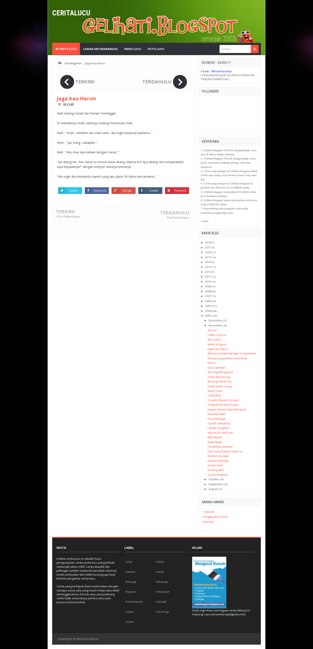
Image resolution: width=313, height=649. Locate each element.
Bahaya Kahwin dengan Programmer (232, 353)
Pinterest (180, 190)
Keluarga (162, 582)
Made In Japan (217, 344)
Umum (129, 622)
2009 (208, 286)
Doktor (160, 562)
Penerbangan (217, 419)
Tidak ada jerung (219, 377)
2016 (208, 252)
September (215, 484)
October (213, 479)
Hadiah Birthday (218, 461)
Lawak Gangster (218, 428)
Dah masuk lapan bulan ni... (226, 451)
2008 (208, 291)
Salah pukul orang (220, 386)
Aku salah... (215, 339)
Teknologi (162, 612)
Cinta (128, 562)
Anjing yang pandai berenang (227, 358)
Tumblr (153, 190)
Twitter (73, 190)
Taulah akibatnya (219, 423)
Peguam (130, 592)
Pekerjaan (163, 592)
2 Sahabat (214, 395)
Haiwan (130, 572)
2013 (208, 267)
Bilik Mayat (215, 437)
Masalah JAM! (216, 414)
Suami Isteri (215, 465)
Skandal (208, 522)
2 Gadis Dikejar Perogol (223, 400)
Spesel (212, 330)
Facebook (100, 190)
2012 (208, 272)
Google (127, 190)
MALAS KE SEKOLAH (220, 433)
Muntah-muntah (218, 456)
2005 (208, 306)
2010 (208, 281)
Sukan (129, 612)
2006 (208, 301)
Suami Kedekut (218, 475)
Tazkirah (208, 512)
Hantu (160, 572)
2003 (208, 316)
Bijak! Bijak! (215, 442)
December (215, 320)
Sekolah (161, 602)
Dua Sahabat (216, 367)
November (215, 325)
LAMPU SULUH (217, 335)
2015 (208, 257)
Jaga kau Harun (218, 349)
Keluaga (130, 582)
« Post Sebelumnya (67, 216)
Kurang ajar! (216, 470)
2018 (208, 242)
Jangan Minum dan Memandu (227, 409)
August (213, 489)
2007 (208, 296)
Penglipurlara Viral (215, 517)
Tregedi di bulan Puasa (223, 405)
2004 (208, 311)
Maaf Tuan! (215, 391)
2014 (208, 262)
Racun (212, 363)
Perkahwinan (134, 602)
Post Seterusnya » (178, 217)
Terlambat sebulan (220, 447)
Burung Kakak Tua (220, 381)
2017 (208, 247)
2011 (208, 276)
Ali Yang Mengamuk (220, 372)
